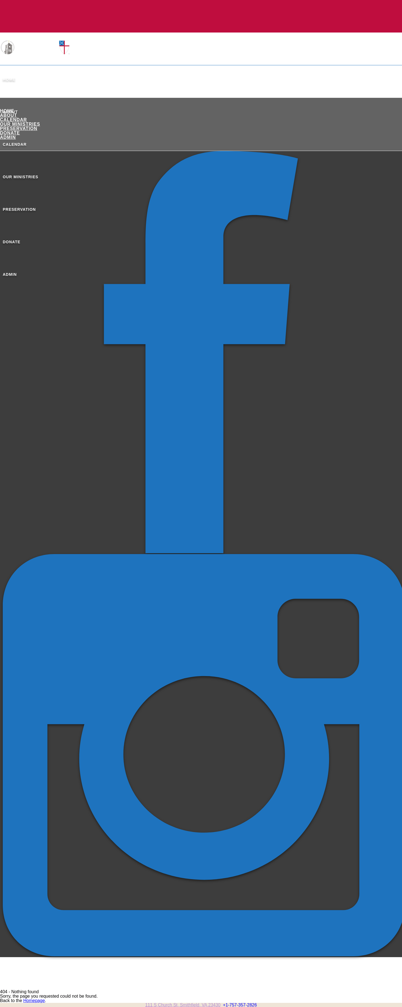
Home (9, 79)
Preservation (18, 128)
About (8, 115)
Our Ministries (20, 124)
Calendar (13, 119)
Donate (10, 133)
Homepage (34, 1000)
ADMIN (8, 137)
